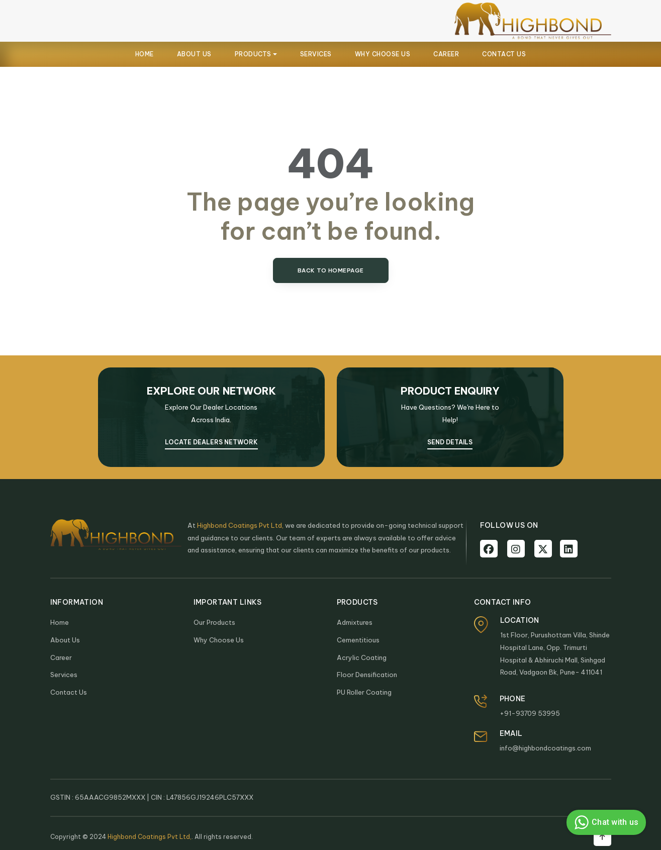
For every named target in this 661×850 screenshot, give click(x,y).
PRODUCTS (253, 54)
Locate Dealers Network (211, 442)
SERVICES (316, 54)
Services (63, 675)
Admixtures (354, 622)
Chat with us (605, 822)
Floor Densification (367, 675)
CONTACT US (504, 54)
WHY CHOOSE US (383, 54)
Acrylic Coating (362, 657)
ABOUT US (194, 54)
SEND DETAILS (450, 442)
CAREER (446, 54)
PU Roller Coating (364, 692)
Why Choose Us (219, 640)
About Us (65, 640)
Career (61, 657)
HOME (144, 54)
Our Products (214, 622)
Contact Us (68, 692)
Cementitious (358, 640)
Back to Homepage (331, 270)
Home (59, 622)
